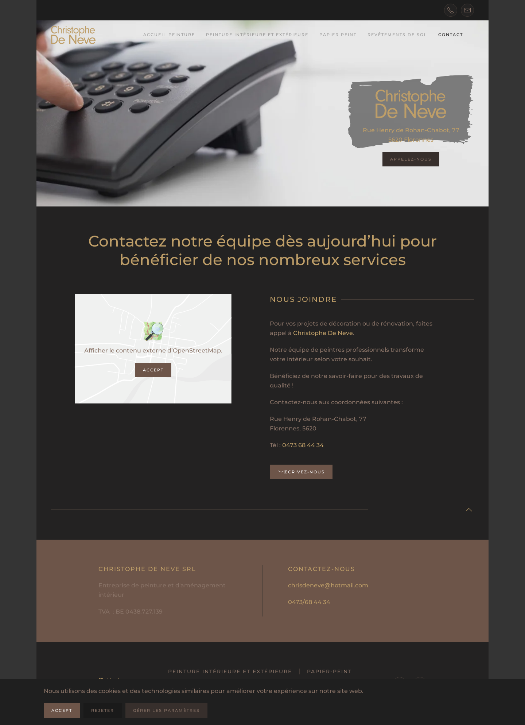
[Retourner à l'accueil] (73, 35)
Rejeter (102, 710)
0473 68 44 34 (303, 445)
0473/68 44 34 (309, 602)
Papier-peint (329, 671)
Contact (450, 34)
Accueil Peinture (169, 34)
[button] (469, 509)
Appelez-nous (411, 159)
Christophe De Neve (323, 333)
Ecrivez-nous (301, 472)
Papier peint (338, 34)
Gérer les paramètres (166, 710)
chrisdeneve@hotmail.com (328, 585)
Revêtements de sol (397, 34)
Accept (153, 370)
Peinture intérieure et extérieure (257, 34)
